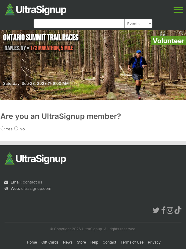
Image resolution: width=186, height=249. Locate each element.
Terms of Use (132, 242)
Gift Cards (50, 242)
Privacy (154, 242)
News (68, 242)
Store (81, 242)
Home (32, 242)
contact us (32, 182)
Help (94, 242)
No (22, 128)
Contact (109, 242)
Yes (9, 128)
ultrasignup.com (36, 188)
